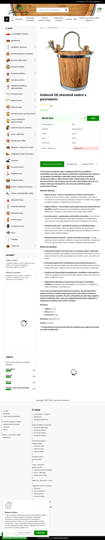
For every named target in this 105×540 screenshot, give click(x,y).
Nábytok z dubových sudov (20, 147)
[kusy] (77, 118)
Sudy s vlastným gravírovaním (15, 120)
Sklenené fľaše (14, 200)
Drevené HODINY (15, 67)
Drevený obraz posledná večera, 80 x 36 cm (26, 316)
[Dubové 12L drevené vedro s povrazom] (70, 61)
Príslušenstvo (14, 174)
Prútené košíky (14, 180)
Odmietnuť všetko (24, 533)
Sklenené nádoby (15, 206)
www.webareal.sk (61, 538)
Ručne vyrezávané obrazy (19, 187)
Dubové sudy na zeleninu (19, 127)
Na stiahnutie (72, 164)
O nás (12, 19)
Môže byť (9, 375)
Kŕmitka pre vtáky (16, 141)
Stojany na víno (15, 226)
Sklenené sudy (14, 213)
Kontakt (69, 19)
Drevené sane (14, 94)
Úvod (42, 28)
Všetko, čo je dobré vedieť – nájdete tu (89, 19)
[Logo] (18, 10)
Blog (75, 19)
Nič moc (9, 382)
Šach (10, 233)
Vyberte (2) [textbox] (78, 148)
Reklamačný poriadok (58, 19)
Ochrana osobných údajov (44, 19)
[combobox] (85, 148)
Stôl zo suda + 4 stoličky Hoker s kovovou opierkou (86, 376)
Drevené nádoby (15, 73)
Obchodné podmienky (30, 19)
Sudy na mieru (12, 260)
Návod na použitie (13, 272)
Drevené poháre (15, 80)
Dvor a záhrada (15, 134)
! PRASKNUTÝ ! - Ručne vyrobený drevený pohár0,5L (26, 337)
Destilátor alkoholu (16, 47)
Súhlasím (41, 533)
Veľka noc (13, 246)
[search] (66, 10)
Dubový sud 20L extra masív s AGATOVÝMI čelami (54, 377)
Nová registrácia (95, 2)
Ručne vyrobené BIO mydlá (19, 193)
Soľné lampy (14, 219)
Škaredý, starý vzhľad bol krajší (17, 388)
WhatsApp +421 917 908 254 (14, 538)
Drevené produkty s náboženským (16, 87)
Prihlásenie (82, 2)
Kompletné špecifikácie (52, 164)
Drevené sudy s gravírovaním (20, 113)
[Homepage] (6, 19)
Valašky (12, 239)
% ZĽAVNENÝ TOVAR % (17, 34)
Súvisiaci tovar (90, 164)
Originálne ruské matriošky (19, 154)
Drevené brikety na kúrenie (19, 54)
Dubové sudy (14, 107)
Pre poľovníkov (15, 167)
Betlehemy (13, 40)
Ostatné (12, 160)
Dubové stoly (14, 100)
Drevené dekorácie (16, 60)
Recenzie (19, 19)
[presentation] (41, 369)
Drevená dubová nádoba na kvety (24, 296)
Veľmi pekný (10, 369)
